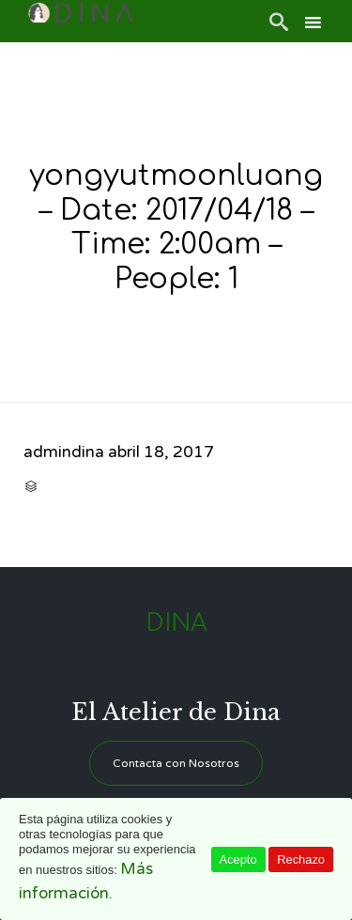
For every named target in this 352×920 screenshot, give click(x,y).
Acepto (238, 859)
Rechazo (301, 859)
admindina (63, 452)
